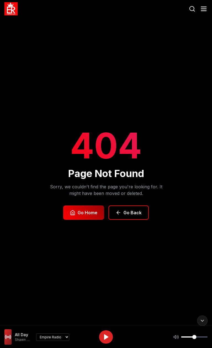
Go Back (129, 212)
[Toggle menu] (204, 9)
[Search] (192, 9)
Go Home (83, 212)
